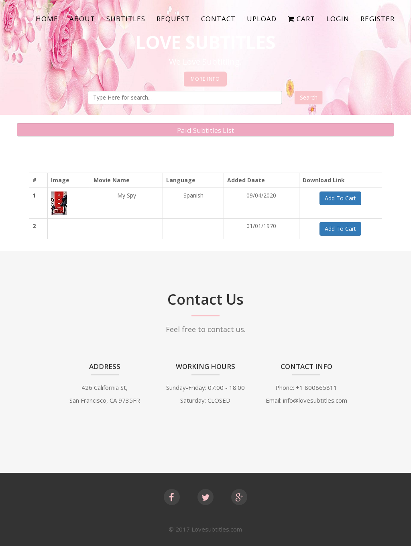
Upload (262, 18)
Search (308, 97)
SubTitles (125, 18)
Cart (301, 18)
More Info (205, 78)
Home (47, 18)
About (82, 18)
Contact (218, 18)
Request (173, 18)
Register (377, 18)
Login (337, 18)
